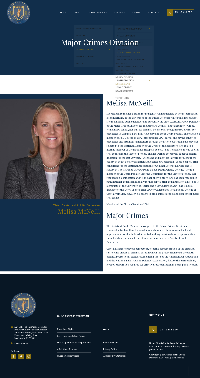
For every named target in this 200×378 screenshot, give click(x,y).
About (78, 12)
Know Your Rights (65, 329)
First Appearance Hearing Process (74, 342)
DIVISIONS (120, 12)
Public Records (110, 342)
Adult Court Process (67, 349)
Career (136, 12)
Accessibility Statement (114, 355)
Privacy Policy (110, 349)
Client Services (98, 12)
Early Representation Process (72, 335)
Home (63, 12)
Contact (153, 12)
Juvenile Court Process (68, 355)
